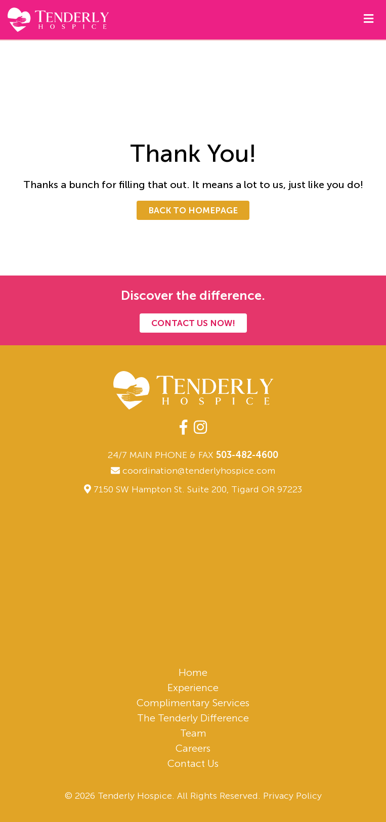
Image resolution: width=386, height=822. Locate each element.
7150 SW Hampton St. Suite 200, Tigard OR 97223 (198, 489)
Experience (193, 687)
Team (193, 733)
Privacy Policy (292, 795)
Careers (193, 748)
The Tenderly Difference (193, 718)
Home (193, 672)
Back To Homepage (193, 210)
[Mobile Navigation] (368, 18)
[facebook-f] (183, 428)
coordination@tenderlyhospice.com (193, 470)
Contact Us (193, 763)
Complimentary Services (193, 703)
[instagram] (200, 428)
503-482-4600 (247, 455)
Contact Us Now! (193, 323)
